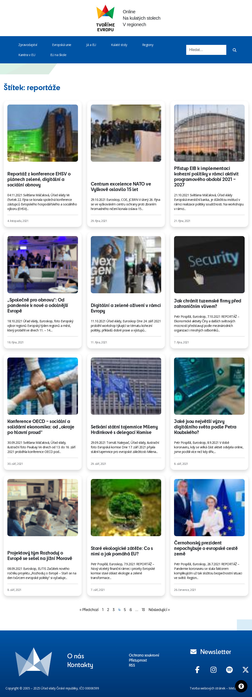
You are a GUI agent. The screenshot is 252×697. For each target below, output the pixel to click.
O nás (75, 655)
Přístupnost (138, 660)
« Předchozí (89, 609)
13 (143, 609)
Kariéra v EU (26, 55)
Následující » (159, 609)
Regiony (147, 45)
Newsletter (210, 651)
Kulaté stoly (119, 45)
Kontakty (80, 664)
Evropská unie (61, 45)
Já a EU (91, 45)
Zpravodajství (27, 45)
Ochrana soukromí (144, 655)
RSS (132, 665)
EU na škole (58, 55)
